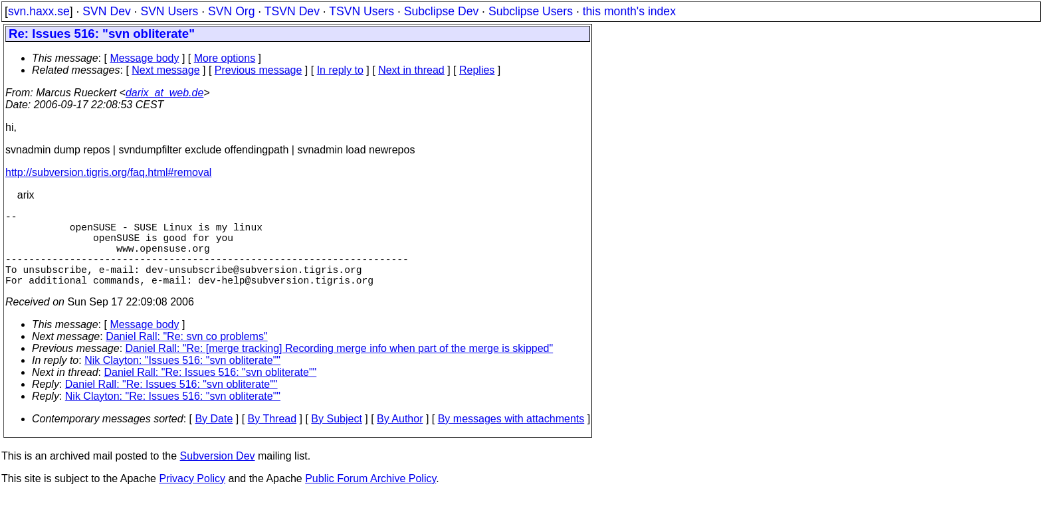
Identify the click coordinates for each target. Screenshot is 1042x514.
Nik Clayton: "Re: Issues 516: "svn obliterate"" (172, 414)
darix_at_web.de (164, 92)
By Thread (272, 437)
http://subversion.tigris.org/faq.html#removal (108, 172)
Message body (144, 58)
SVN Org (231, 11)
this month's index (629, 11)
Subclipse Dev (441, 11)
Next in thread (411, 70)
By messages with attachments (511, 437)
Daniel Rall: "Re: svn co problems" (186, 355)
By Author (400, 437)
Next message (165, 70)
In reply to (340, 70)
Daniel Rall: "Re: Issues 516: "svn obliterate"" (210, 390)
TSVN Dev (292, 11)
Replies (476, 70)
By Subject (336, 437)
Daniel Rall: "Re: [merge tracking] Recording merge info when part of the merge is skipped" (340, 367)
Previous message (258, 70)
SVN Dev (106, 11)
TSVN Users (361, 11)
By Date (214, 437)
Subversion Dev (217, 474)
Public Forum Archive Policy (370, 497)
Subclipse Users (530, 11)
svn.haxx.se (39, 11)
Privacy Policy (192, 497)
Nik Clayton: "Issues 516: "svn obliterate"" (182, 379)
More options (225, 58)
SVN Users (169, 11)
